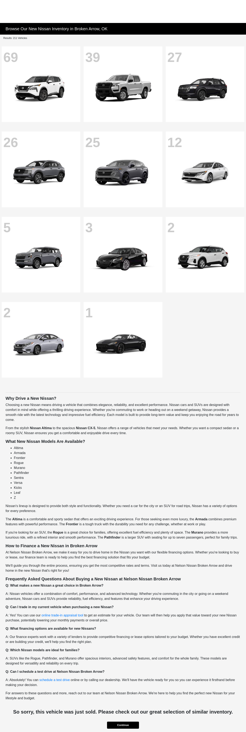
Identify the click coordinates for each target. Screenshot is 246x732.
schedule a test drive (54, 680)
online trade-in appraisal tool (62, 615)
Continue (123, 725)
